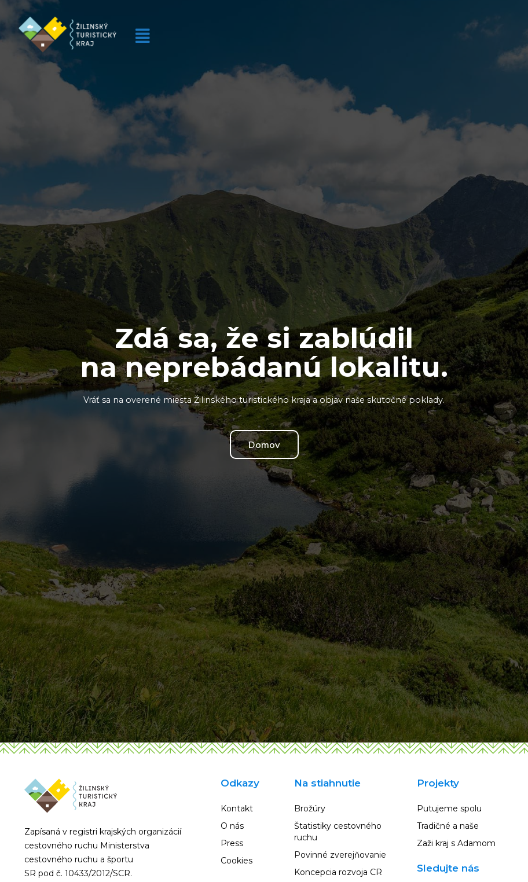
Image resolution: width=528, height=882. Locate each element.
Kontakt (237, 808)
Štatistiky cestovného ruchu (338, 832)
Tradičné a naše (448, 826)
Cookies (236, 860)
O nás (232, 826)
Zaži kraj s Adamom (456, 843)
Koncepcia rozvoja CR (338, 872)
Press (232, 843)
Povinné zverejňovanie (340, 855)
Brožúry (309, 808)
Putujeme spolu (449, 808)
